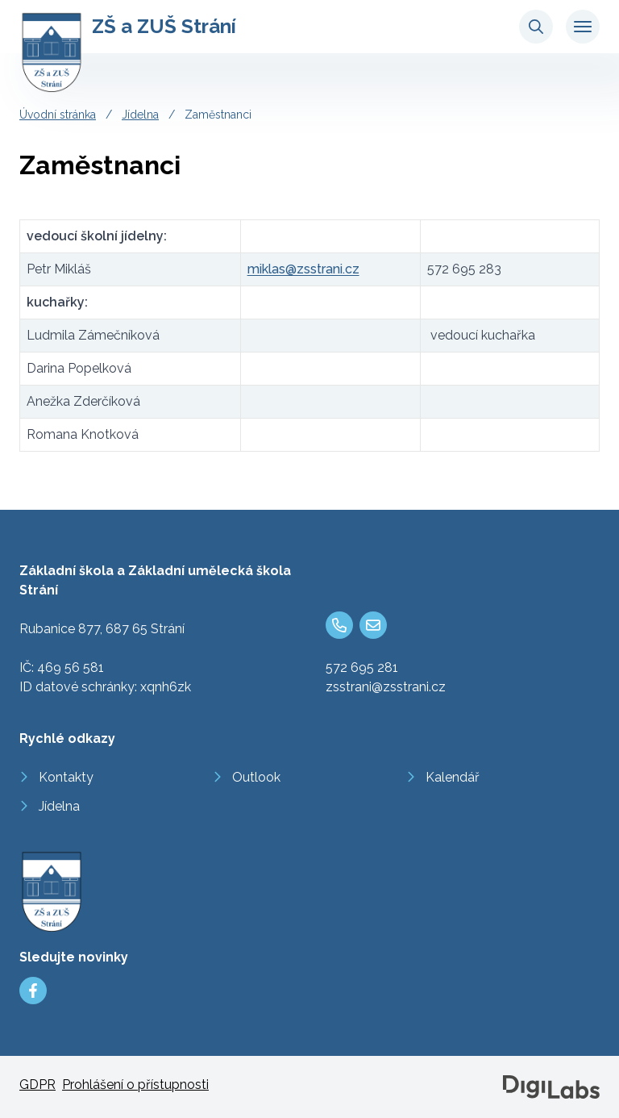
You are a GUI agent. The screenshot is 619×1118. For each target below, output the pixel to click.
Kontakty (66, 777)
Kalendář (453, 777)
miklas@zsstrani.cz (303, 269)
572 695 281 (362, 667)
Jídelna (140, 114)
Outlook (256, 777)
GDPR (37, 1084)
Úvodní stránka (57, 114)
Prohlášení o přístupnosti (135, 1084)
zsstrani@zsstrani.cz (386, 687)
